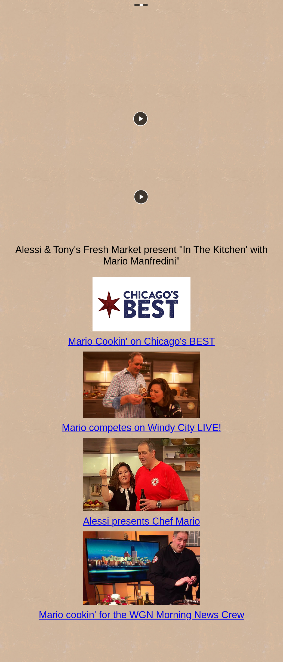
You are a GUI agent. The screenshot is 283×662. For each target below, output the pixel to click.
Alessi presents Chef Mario (141, 521)
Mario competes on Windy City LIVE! (141, 427)
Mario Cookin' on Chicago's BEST (141, 341)
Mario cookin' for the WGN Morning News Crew (141, 614)
